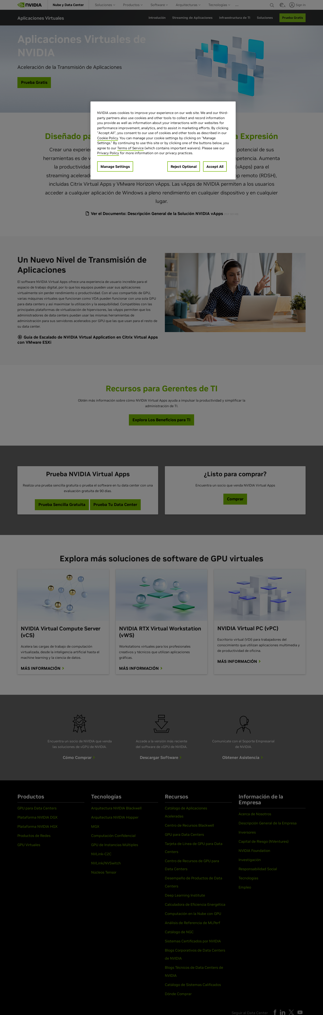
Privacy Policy (108, 153)
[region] (163, 140)
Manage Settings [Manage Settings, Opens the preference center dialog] (115, 166)
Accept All (214, 166)
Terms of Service (130, 148)
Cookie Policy (107, 138)
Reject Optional (184, 166)
